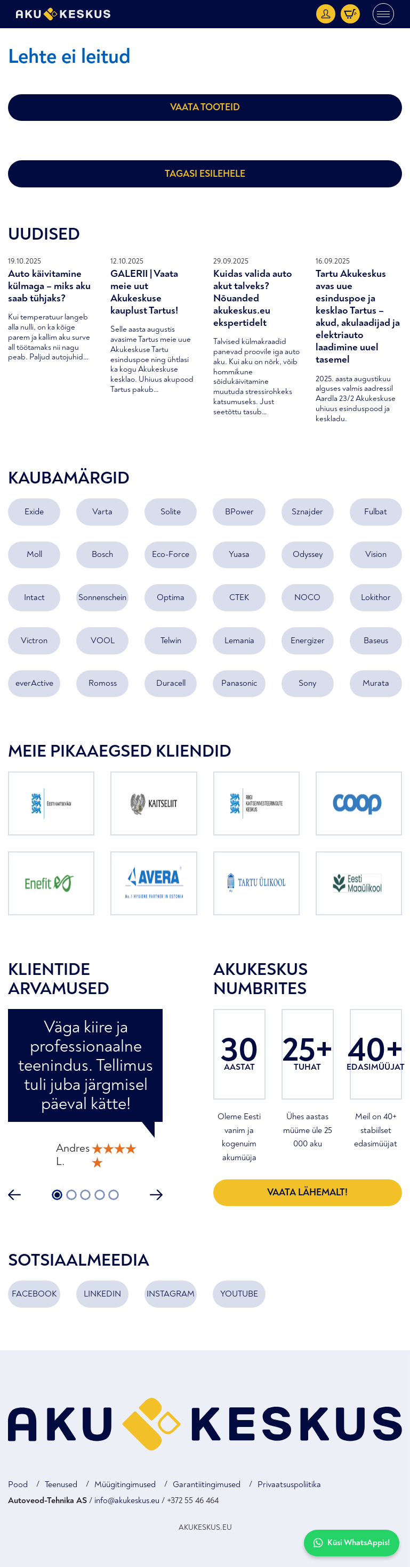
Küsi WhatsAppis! (351, 1542)
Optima (170, 597)
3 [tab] (85, 1194)
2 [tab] (71, 1194)
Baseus (376, 640)
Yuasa (239, 554)
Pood (18, 1484)
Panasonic (239, 683)
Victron (34, 640)
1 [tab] (57, 1194)
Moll (34, 554)
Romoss (103, 683)
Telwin (170, 640)
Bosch (102, 554)
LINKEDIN (102, 1294)
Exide (34, 511)
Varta (102, 511)
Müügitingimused (125, 1484)
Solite (170, 511)
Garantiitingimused (206, 1484)
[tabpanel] (85, 1090)
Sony (307, 683)
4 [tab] (100, 1194)
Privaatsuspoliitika (289, 1484)
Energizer (308, 640)
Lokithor (376, 597)
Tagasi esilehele (205, 174)
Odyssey (308, 554)
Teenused (61, 1484)
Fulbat (375, 511)
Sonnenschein (102, 597)
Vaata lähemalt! (307, 1192)
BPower (239, 511)
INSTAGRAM (171, 1294)
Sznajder (307, 511)
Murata (376, 683)
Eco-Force (170, 554)
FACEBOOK (34, 1294)
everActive (34, 683)
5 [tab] (113, 1194)
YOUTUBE (239, 1294)
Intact (34, 597)
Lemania (239, 640)
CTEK (239, 597)
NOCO (307, 597)
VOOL (103, 640)
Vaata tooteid (205, 107)
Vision (376, 554)
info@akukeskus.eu (126, 1500)
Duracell (171, 683)
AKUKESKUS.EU (205, 1527)
